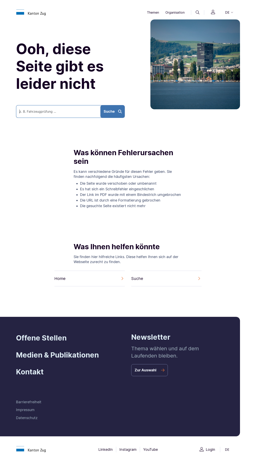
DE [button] (227, 12)
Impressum (25, 410)
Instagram (128, 449)
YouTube (150, 449)
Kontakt (30, 371)
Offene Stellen (41, 337)
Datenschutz (27, 418)
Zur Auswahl (145, 370)
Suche (109, 111)
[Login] (213, 12)
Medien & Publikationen (57, 355)
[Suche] (197, 12)
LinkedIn (105, 449)
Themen (153, 12)
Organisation (175, 12)
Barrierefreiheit (28, 402)
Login (210, 449)
